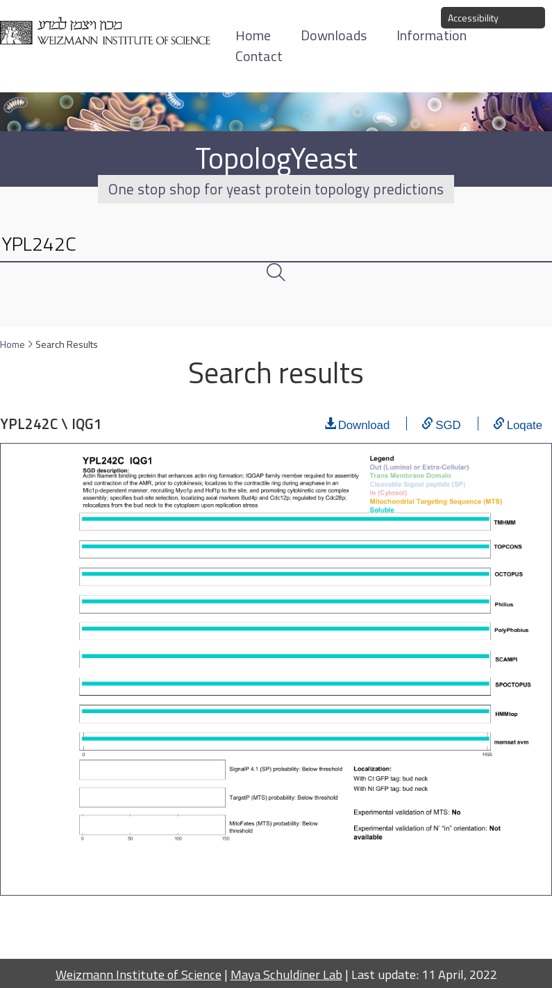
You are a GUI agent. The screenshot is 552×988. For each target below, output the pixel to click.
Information (431, 35)
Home (12, 344)
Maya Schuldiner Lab (286, 974)
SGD (447, 423)
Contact (259, 56)
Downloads (334, 35)
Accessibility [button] (473, 17)
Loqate (524, 423)
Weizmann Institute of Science (138, 974)
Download (364, 423)
